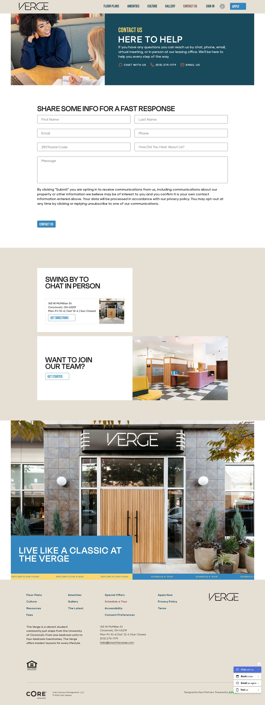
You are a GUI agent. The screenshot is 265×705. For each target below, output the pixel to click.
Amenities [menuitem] (133, 6)
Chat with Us (132, 65)
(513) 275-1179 (163, 65)
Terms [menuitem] (162, 608)
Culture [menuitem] (152, 6)
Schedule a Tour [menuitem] (116, 601)
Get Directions (59, 318)
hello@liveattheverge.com (117, 642)
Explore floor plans (112, 576)
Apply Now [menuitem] (165, 594)
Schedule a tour (248, 576)
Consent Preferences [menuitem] (120, 614)
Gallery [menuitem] (169, 6)
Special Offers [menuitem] (115, 594)
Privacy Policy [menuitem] (167, 601)
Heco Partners (206, 692)
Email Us (190, 65)
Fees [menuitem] (29, 614)
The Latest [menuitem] (75, 608)
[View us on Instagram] (217, 668)
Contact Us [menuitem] (190, 6)
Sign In (209, 6)
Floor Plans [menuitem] (111, 6)
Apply (235, 6)
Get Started (54, 376)
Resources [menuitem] (33, 608)
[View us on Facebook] (226, 668)
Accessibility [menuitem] (113, 608)
